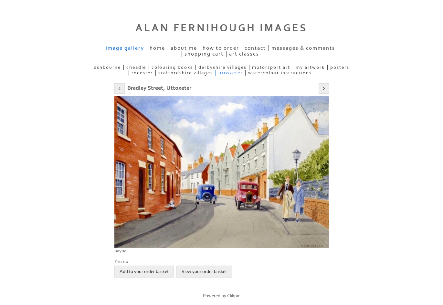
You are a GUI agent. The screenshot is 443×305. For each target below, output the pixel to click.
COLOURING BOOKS (172, 67)
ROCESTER (142, 73)
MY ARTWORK (310, 67)
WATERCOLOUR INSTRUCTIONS (280, 73)
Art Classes (244, 54)
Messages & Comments (303, 48)
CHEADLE (136, 67)
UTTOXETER (230, 73)
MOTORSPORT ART (271, 67)
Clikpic (233, 296)
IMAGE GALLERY (125, 48)
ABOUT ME (184, 48)
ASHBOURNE (107, 67)
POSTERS (339, 67)
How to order (221, 48)
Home (157, 48)
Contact (255, 48)
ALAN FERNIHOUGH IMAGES (221, 28)
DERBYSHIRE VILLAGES (222, 67)
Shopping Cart (204, 54)
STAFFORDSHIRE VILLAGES (185, 73)
